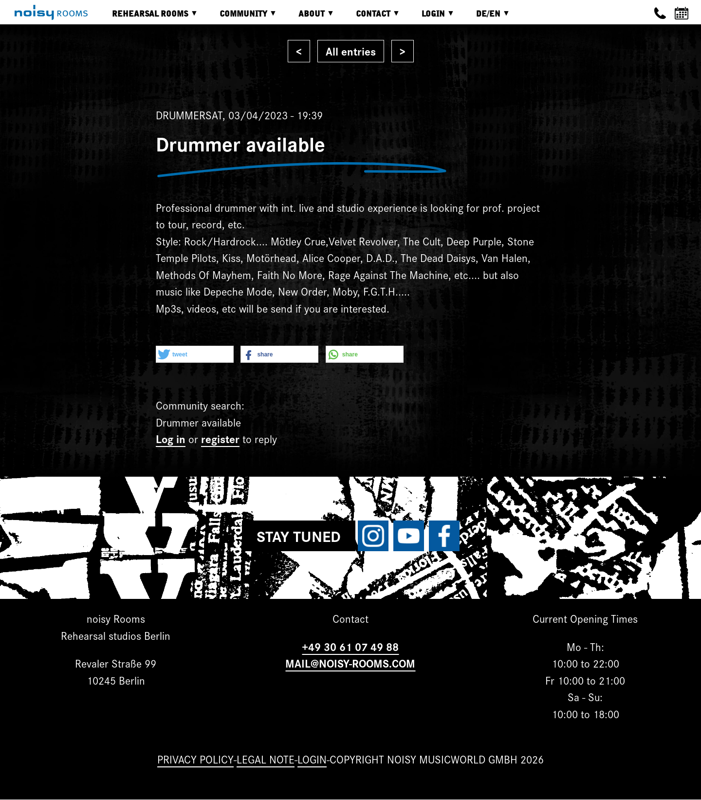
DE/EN (485, 17)
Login (431, 17)
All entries (351, 51)
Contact (370, 17)
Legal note (266, 759)
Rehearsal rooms (147, 17)
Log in (170, 438)
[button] (194, 354)
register (220, 438)
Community (241, 17)
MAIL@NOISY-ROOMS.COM (350, 663)
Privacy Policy (195, 759)
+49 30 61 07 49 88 (350, 646)
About (309, 17)
